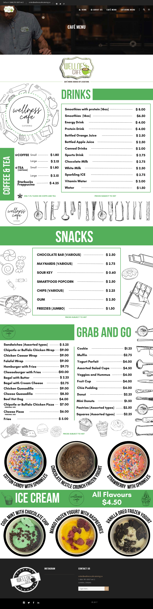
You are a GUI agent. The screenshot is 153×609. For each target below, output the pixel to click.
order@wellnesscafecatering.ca (39, 2)
